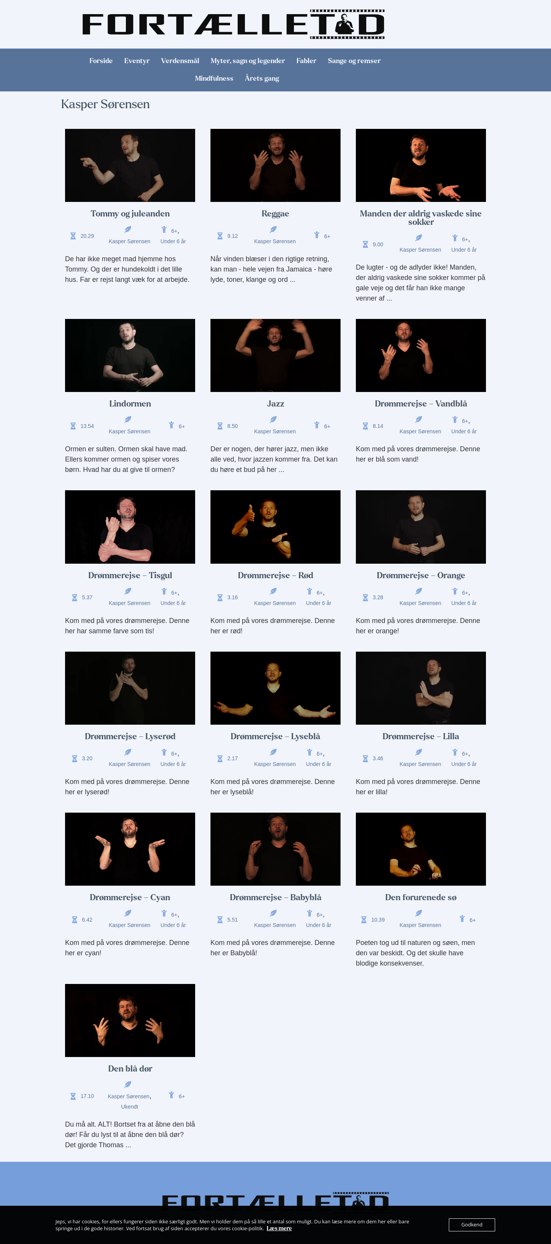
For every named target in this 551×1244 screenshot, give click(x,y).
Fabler (306, 61)
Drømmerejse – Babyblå (275, 897)
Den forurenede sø (420, 897)
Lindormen (130, 403)
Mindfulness (214, 78)
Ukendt (129, 1107)
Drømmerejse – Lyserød (130, 736)
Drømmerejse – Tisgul (130, 575)
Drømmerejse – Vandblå (421, 403)
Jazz (275, 403)
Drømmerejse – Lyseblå (275, 736)
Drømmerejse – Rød (275, 575)
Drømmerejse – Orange (421, 575)
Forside (101, 61)
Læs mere (279, 1228)
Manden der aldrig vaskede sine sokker (421, 218)
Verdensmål (180, 61)
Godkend (472, 1224)
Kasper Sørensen (129, 241)
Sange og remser (354, 61)
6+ (174, 231)
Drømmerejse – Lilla (421, 736)
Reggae (275, 213)
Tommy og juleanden (130, 213)
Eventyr (137, 61)
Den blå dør (130, 1068)
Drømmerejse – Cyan (130, 897)
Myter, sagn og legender (248, 61)
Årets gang (262, 78)
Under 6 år (173, 241)
